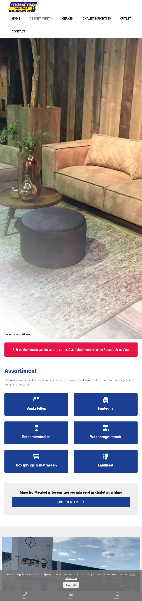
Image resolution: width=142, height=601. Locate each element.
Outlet (125, 18)
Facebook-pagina (116, 349)
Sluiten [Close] (71, 584)
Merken (67, 18)
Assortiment (40, 18)
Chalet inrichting (96, 18)
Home (16, 18)
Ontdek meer (71, 502)
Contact (18, 31)
